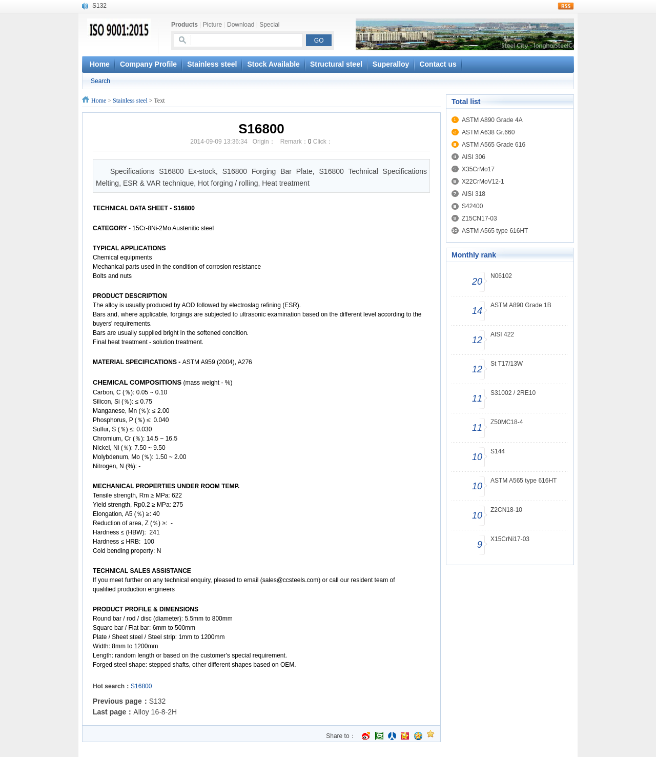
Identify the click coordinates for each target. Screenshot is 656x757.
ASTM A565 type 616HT (495, 230)
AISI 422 (502, 334)
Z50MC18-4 (506, 422)
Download (240, 24)
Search (100, 81)
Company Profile (148, 64)
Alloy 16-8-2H (155, 712)
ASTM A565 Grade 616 (493, 144)
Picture (212, 24)
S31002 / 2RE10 (513, 392)
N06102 (501, 276)
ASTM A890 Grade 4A (492, 120)
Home (98, 100)
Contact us (437, 64)
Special (269, 24)
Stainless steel (212, 64)
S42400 (472, 206)
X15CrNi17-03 (509, 539)
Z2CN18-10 (506, 509)
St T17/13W (506, 363)
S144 (497, 451)
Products (184, 24)
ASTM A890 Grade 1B (520, 305)
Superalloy (391, 64)
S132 (99, 5)
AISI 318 (473, 193)
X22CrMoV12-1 (483, 181)
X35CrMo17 (478, 169)
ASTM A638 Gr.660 (488, 132)
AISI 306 (473, 157)
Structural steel (336, 64)
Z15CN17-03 (479, 218)
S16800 (141, 686)
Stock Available (273, 64)
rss (566, 6)
